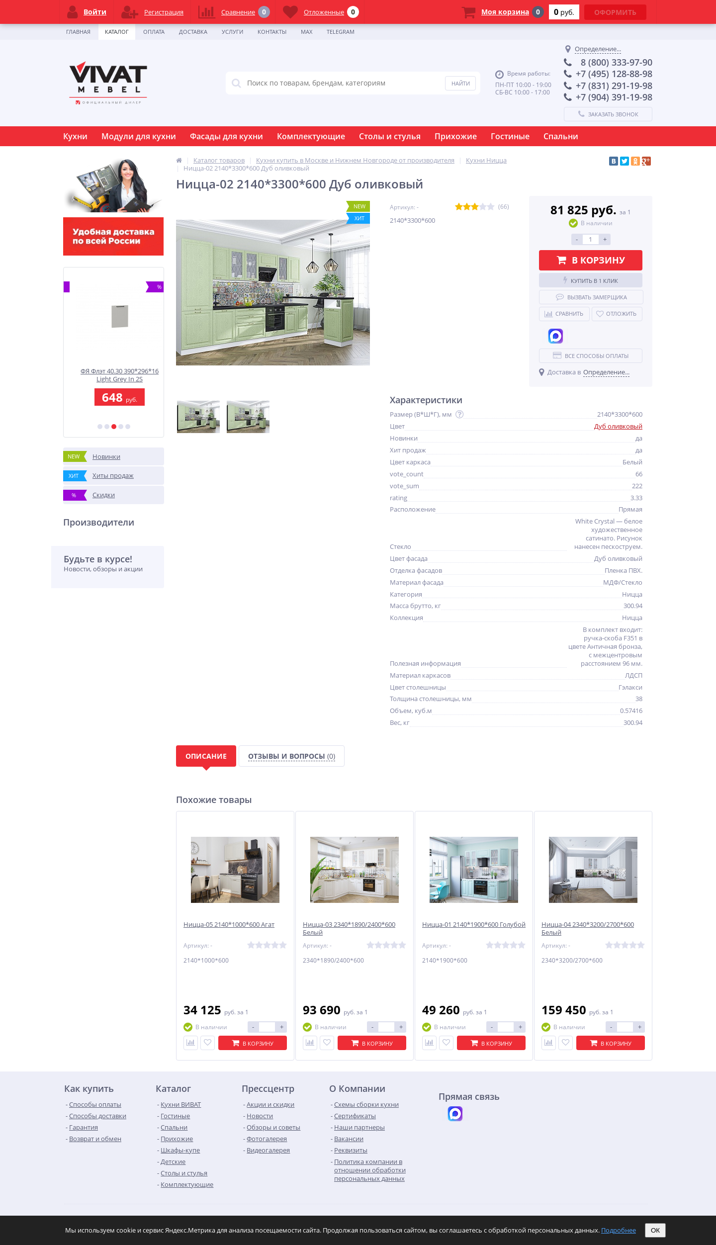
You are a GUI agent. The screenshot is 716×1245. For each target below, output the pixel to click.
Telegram (341, 31)
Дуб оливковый (618, 426)
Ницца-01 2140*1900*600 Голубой (474, 924)
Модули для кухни (138, 136)
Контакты (272, 31)
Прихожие (456, 136)
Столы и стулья (390, 136)
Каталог (117, 31)
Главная (78, 31)
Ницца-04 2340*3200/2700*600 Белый (587, 928)
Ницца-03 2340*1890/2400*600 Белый (349, 928)
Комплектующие (311, 136)
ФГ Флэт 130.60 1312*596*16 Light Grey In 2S (114, 375)
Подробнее (618, 1230)
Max (306, 31)
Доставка (193, 31)
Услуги (232, 31)
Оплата (154, 31)
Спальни (560, 136)
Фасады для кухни (226, 136)
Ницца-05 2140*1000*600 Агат (228, 924)
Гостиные (510, 136)
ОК (655, 1230)
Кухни (75, 136)
